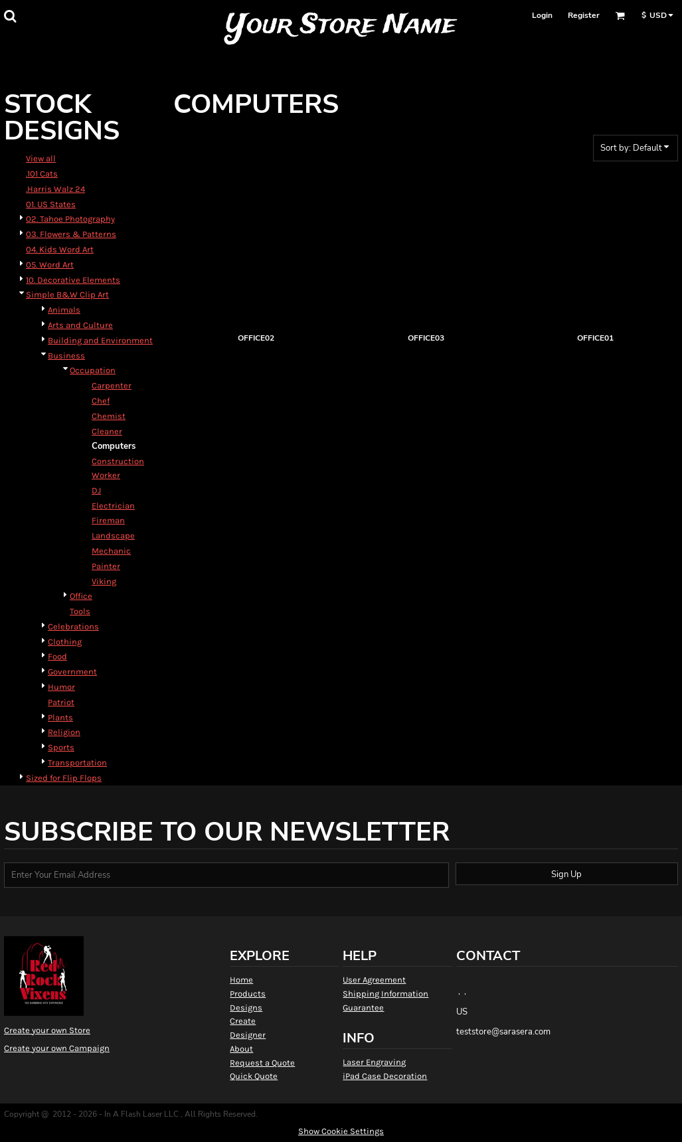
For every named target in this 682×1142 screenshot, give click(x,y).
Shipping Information (385, 994)
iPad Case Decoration (385, 1076)
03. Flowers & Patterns (71, 234)
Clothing (65, 642)
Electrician (113, 506)
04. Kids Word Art (60, 249)
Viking (104, 581)
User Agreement (374, 980)
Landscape (113, 535)
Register (584, 15)
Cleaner (107, 431)
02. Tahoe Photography (70, 219)
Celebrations (73, 626)
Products (248, 994)
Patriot (61, 702)
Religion (64, 732)
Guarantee (363, 1008)
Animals (64, 310)
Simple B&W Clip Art (67, 294)
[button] (10, 16)
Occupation (93, 370)
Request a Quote (262, 1063)
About (241, 1049)
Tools (80, 611)
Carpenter (111, 385)
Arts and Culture (80, 325)
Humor (61, 687)
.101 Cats (42, 174)
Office (81, 596)
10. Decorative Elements (73, 280)
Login (542, 15)
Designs (246, 1008)
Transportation (77, 763)
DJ (96, 490)
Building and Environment (100, 340)
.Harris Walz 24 (55, 189)
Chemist (109, 416)
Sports (61, 747)
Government (72, 672)
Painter (106, 566)
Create (243, 1021)
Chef (101, 401)
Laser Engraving (374, 1062)
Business (66, 356)
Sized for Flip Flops (64, 778)
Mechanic (111, 551)
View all (41, 158)
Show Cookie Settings (341, 1131)
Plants (60, 717)
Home (241, 980)
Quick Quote (254, 1076)
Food (57, 656)
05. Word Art (50, 265)
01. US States (51, 204)
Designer (248, 1035)
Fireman (108, 520)
